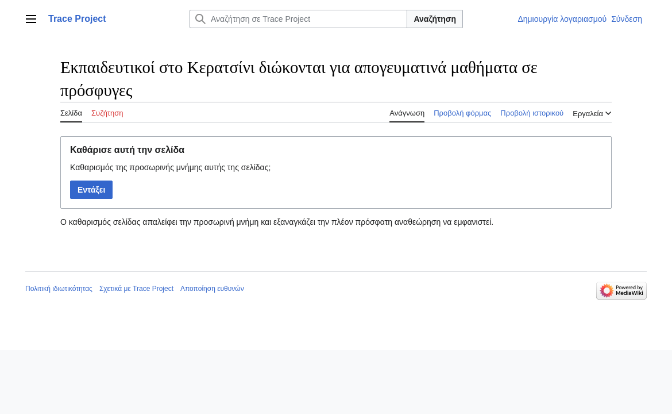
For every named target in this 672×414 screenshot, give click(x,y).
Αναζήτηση (435, 19)
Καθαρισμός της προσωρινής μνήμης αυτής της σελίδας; (170, 167)
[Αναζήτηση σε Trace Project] (298, 19)
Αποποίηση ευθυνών (212, 289)
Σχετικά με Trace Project (136, 289)
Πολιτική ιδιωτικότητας (58, 289)
